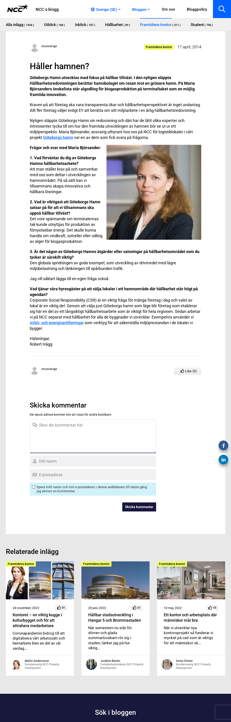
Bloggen (139, 9)
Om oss (168, 9)
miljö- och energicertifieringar (57, 322)
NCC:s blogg (47, 9)
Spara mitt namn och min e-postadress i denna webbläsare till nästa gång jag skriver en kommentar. (92, 489)
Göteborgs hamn (58, 137)
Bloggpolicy (197, 9)
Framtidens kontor (159, 47)
